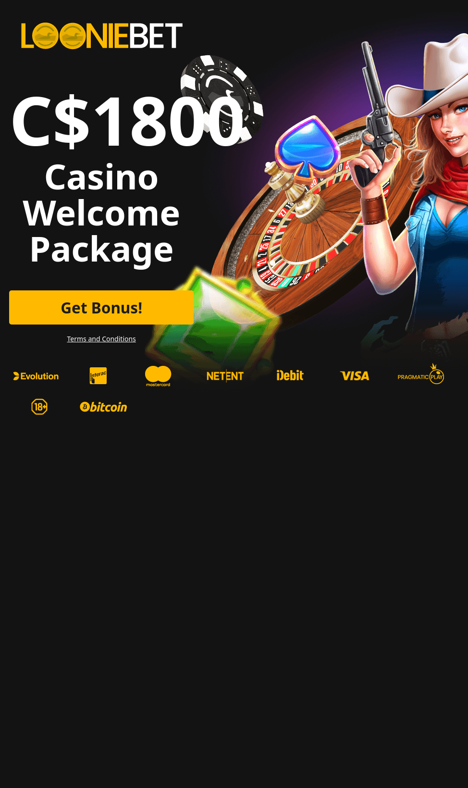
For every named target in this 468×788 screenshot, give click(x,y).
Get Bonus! (101, 307)
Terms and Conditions (101, 338)
